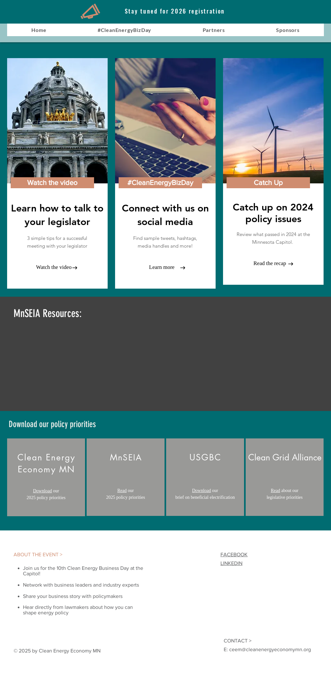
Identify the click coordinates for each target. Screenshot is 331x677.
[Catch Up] (268, 182)
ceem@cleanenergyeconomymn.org (270, 649)
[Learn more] (161, 267)
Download (42, 490)
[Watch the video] (52, 182)
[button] (160, 182)
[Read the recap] (269, 263)
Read (122, 490)
